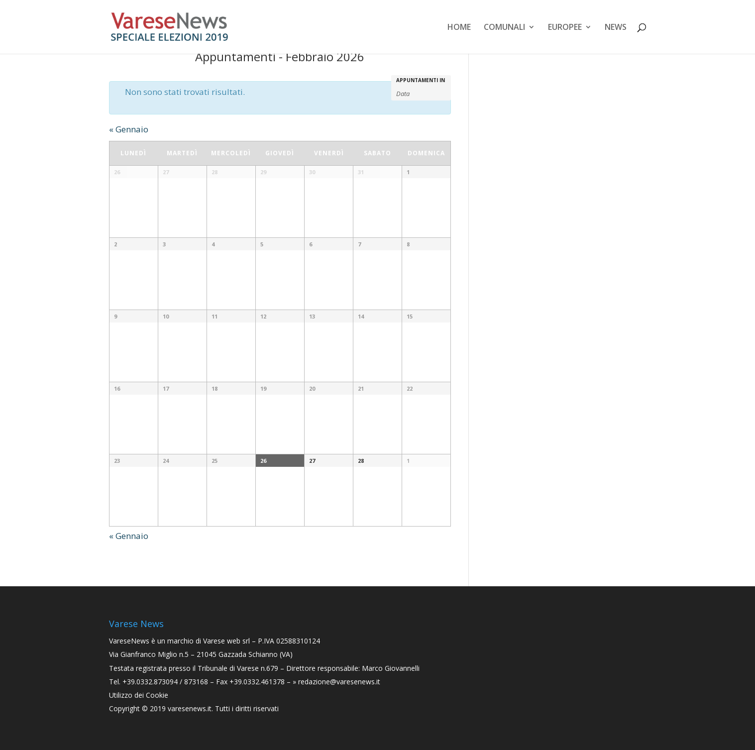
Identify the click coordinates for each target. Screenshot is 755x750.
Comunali (504, 27)
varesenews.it (190, 708)
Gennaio (128, 129)
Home (459, 27)
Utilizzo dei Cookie (138, 695)
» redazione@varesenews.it (336, 681)
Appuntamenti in (420, 80)
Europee (565, 27)
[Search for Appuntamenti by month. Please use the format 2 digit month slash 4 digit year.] (421, 93)
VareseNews (129, 640)
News (616, 27)
